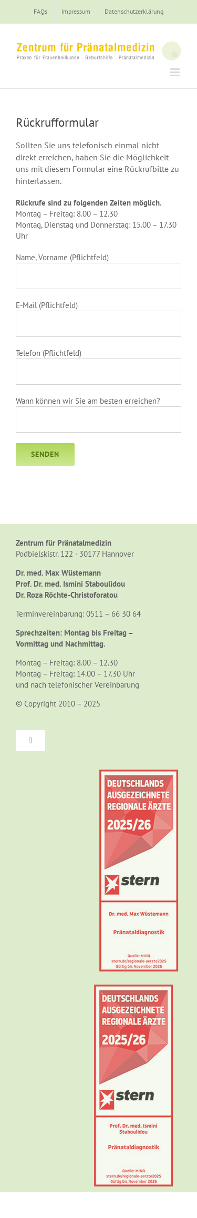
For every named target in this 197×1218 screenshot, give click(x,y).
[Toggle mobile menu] (175, 72)
